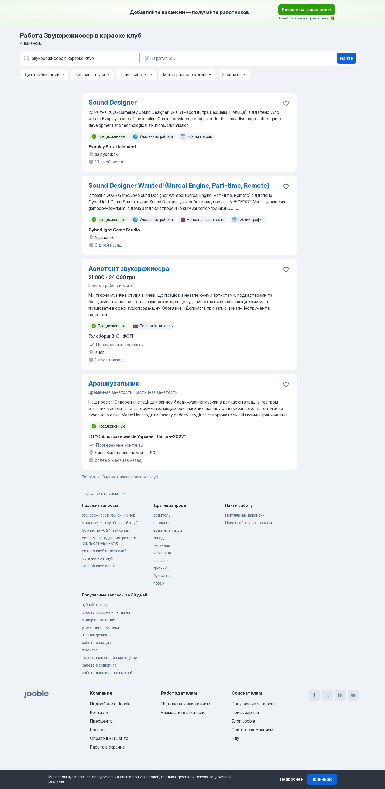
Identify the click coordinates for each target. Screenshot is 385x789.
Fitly (235, 738)
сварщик (161, 560)
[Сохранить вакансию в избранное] (286, 103)
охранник (161, 545)
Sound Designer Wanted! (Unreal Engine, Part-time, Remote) (178, 185)
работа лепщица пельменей (107, 672)
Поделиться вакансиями (185, 703)
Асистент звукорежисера (128, 268)
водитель (161, 515)
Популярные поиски (105, 493)
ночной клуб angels (99, 565)
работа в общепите (99, 665)
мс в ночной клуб (97, 558)
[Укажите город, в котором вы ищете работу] (199, 58)
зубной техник (95, 604)
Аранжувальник (113, 383)
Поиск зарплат (246, 712)
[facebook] (314, 695)
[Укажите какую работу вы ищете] (79, 58)
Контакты (99, 712)
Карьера (98, 729)
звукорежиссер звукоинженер (108, 515)
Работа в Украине (107, 747)
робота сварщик (96, 642)
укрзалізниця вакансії (101, 627)
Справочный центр (109, 738)
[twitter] (327, 695)
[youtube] (353, 695)
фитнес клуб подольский (104, 550)
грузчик (160, 568)
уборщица (162, 553)
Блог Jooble (243, 721)
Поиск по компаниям (252, 729)
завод (158, 537)
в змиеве (90, 650)
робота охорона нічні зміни (106, 612)
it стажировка (94, 635)
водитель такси (167, 530)
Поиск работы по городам (248, 522)
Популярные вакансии (245, 515)
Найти (346, 58)
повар (158, 583)
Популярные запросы (253, 703)
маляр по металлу (98, 619)
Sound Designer (112, 102)
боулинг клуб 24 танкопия (105, 530)
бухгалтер (162, 575)
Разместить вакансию (306, 9)
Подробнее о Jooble (110, 703)
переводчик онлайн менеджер (109, 657)
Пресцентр (101, 721)
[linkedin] (340, 695)
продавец (161, 522)
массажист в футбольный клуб (110, 522)
